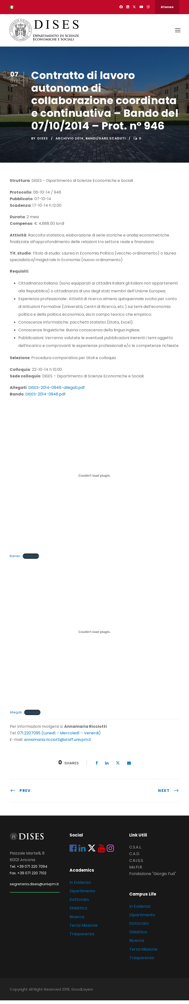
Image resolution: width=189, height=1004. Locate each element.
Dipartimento (82, 894)
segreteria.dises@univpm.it (34, 887)
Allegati (16, 716)
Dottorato (79, 903)
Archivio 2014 (70, 141)
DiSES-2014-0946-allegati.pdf (56, 391)
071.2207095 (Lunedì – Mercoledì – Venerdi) (58, 736)
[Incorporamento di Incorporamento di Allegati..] (94, 635)
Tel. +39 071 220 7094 (28, 869)
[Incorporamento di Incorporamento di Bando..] (94, 479)
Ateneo (167, 7)
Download (31, 559)
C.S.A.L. (135, 850)
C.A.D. (134, 857)
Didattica (78, 912)
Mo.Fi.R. (136, 870)
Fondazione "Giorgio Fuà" (152, 877)
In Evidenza (80, 886)
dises (42, 141)
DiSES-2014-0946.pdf (45, 397)
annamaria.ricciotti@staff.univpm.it (57, 743)
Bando (15, 559)
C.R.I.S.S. (136, 864)
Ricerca (77, 920)
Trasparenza (82, 937)
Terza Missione (84, 929)
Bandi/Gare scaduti (106, 141)
